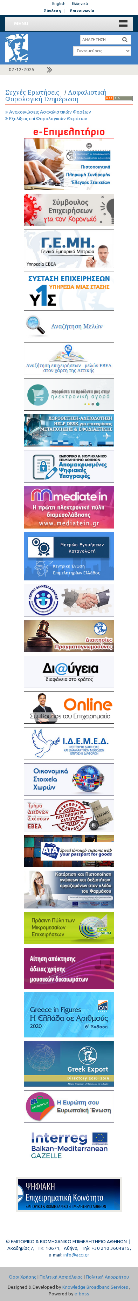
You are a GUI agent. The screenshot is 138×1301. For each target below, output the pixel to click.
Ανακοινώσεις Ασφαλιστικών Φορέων (48, 112)
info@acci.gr (76, 1255)
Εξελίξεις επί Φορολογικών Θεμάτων (46, 118)
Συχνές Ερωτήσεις (34, 92)
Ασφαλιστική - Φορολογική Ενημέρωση (58, 95)
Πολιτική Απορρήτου (107, 1277)
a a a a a (102, 51)
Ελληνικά (80, 4)
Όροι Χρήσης (22, 1277)
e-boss (82, 1293)
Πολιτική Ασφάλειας (61, 1277)
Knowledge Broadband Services (95, 1287)
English (58, 4)
